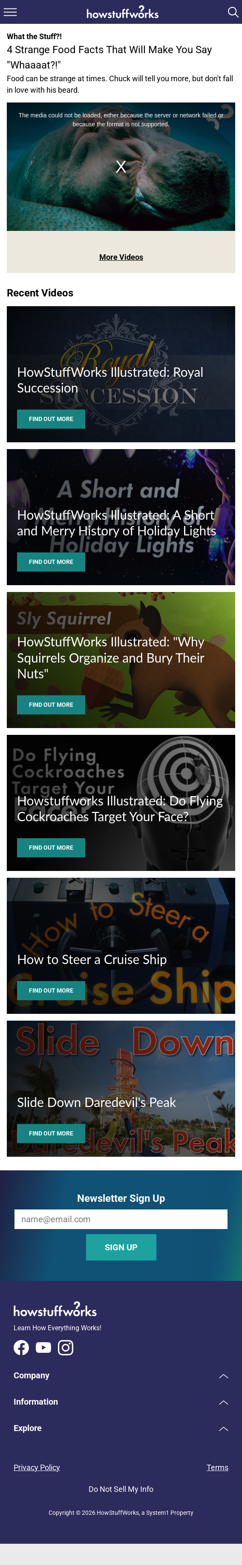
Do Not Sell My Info (121, 1489)
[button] (121, 1375)
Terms (217, 1467)
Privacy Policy (37, 1467)
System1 (157, 1512)
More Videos (121, 257)
